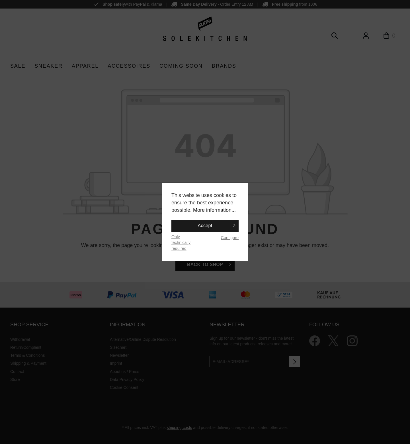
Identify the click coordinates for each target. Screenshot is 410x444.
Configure (230, 237)
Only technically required (180, 243)
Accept (205, 225)
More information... (214, 210)
